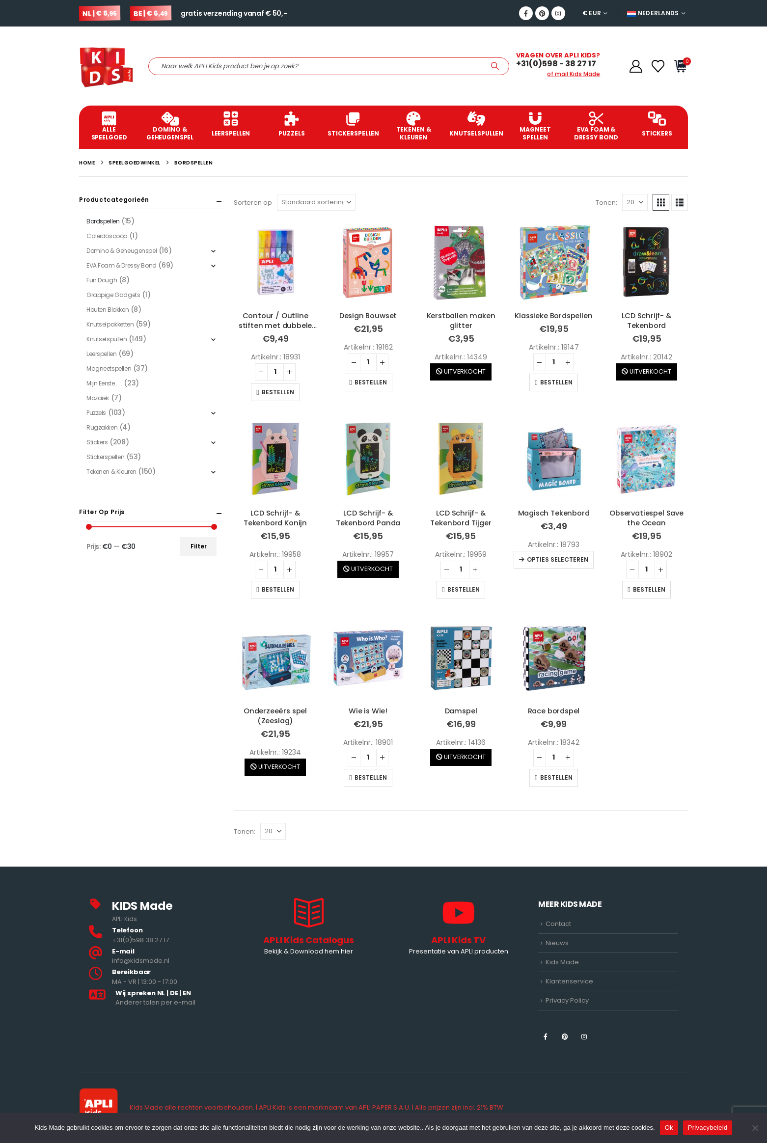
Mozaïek (97, 398)
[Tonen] (635, 202)
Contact (558, 923)
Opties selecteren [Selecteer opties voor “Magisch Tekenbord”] (557, 559)
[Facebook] (526, 13)
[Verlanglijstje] (658, 66)
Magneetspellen (108, 368)
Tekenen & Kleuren (413, 126)
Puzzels (292, 124)
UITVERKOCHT (461, 371)
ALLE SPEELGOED (109, 126)
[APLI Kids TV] (458, 927)
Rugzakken (101, 427)
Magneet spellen (535, 126)
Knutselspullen (476, 124)
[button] (661, 202)
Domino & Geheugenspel (170, 126)
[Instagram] (558, 13)
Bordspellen (102, 221)
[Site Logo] (106, 66)
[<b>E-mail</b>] (159, 956)
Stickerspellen (353, 124)
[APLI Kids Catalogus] (309, 927)
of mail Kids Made (573, 74)
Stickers (657, 124)
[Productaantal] (275, 372)
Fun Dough (101, 280)
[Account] (635, 66)
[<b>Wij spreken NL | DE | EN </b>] (159, 998)
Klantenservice (569, 981)
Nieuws (557, 943)
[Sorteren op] (316, 202)
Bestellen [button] (278, 392)
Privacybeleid (708, 1127)
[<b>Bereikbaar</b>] (159, 977)
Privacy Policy (567, 1000)
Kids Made (562, 962)
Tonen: (606, 202)
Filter (199, 546)
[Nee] (755, 1128)
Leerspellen (231, 124)
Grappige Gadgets (113, 295)
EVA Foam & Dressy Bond (596, 126)
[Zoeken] (495, 66)
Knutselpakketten (110, 324)
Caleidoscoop (106, 236)
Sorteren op (253, 202)
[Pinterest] (542, 13)
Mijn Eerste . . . (104, 383)
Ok (669, 1127)
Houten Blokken (107, 309)
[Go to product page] (275, 261)
